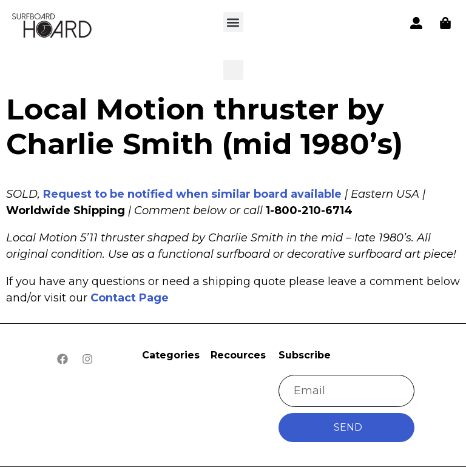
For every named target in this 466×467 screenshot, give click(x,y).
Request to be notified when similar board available (192, 194)
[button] (52, 27)
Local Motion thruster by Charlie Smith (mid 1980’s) (204, 127)
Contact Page (129, 297)
